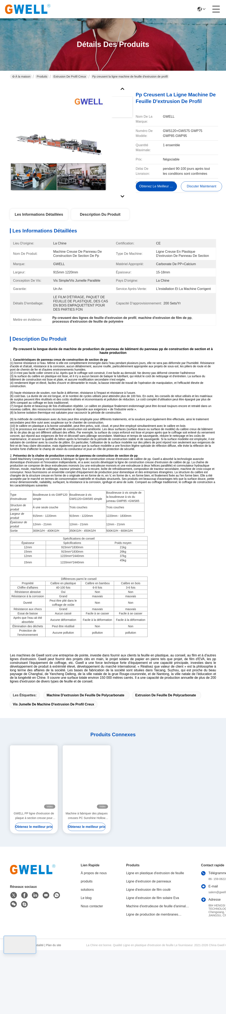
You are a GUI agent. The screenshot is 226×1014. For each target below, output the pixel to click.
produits (87, 953)
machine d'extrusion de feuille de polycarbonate (85, 767)
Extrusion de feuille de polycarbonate (165, 767)
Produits (42, 76)
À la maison (21, 76)
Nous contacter (92, 978)
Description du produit (100, 214)
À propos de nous (94, 945)
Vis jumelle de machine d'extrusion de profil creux (53, 776)
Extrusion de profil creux (70, 76)
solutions (87, 962)
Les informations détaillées (39, 214)
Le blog (86, 970)
